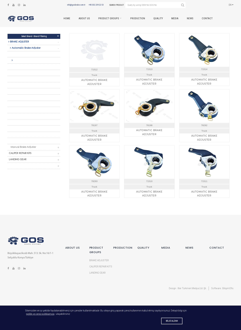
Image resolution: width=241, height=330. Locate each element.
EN (231, 5)
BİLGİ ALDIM (172, 321)
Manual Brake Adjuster (23, 147)
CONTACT (207, 18)
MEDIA (175, 18)
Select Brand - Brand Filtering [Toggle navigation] (40, 36)
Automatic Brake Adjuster (26, 48)
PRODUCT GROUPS (108, 18)
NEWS (190, 18)
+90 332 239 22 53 (96, 5)
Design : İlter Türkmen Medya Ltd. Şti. (188, 288)
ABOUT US (84, 18)
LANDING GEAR (17, 159)
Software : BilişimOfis (222, 288)
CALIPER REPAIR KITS (20, 153)
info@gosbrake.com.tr (76, 5)
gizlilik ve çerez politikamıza (40, 314)
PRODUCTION (137, 18)
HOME (67, 18)
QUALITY (158, 18)
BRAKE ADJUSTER (19, 42)
